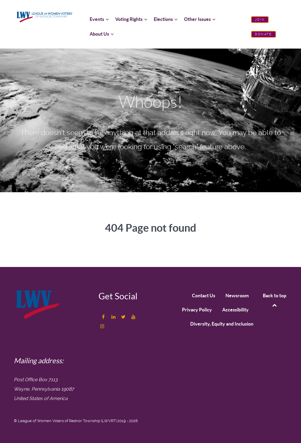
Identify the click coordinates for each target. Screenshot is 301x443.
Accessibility (235, 309)
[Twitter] (123, 317)
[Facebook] (103, 317)
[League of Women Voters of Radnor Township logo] (45, 16)
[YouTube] (133, 317)
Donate (263, 34)
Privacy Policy (197, 309)
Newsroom (237, 295)
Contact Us (203, 295)
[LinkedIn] (113, 317)
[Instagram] (102, 326)
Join (260, 19)
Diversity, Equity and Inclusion (221, 323)
